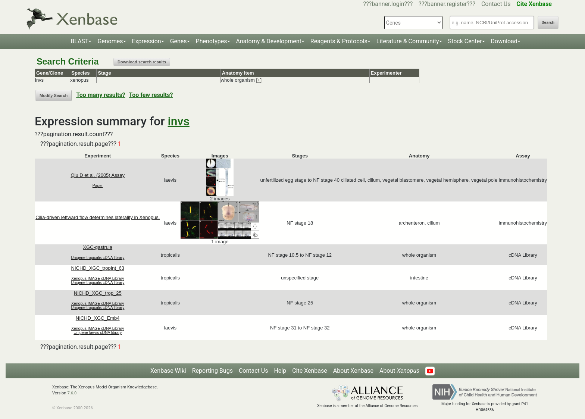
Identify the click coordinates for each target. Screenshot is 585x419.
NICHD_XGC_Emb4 (98, 318)
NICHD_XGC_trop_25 (98, 293)
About (399, 370)
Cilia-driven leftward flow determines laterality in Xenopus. (97, 217)
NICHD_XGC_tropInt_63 (97, 268)
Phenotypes (211, 41)
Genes (178, 41)
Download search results (142, 62)
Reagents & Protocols (338, 41)
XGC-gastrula (97, 247)
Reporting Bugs (212, 370)
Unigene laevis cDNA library (97, 333)
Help (280, 370)
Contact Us (496, 3)
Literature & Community (407, 41)
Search (548, 22)
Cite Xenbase (309, 370)
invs (179, 121)
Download (504, 41)
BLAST (79, 41)
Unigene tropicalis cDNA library (97, 258)
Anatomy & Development (268, 41)
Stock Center (465, 41)
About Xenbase (353, 370)
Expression (146, 41)
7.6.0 (71, 393)
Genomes (110, 41)
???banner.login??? (388, 3)
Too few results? (151, 95)
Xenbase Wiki (168, 370)
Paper (98, 186)
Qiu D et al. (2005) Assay (98, 175)
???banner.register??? (447, 3)
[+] (259, 80)
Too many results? (100, 95)
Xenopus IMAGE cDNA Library (97, 278)
